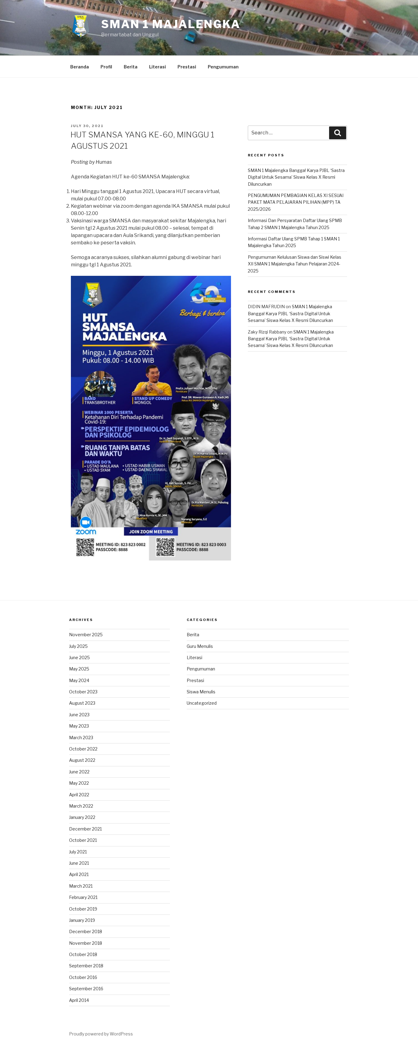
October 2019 (83, 908)
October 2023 (83, 691)
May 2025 (79, 668)
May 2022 (79, 783)
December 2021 (85, 828)
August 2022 (82, 760)
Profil (106, 66)
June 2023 (79, 714)
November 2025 (86, 634)
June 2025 (79, 657)
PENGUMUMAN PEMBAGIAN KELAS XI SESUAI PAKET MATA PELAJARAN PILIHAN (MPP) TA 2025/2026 (295, 202)
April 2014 (79, 1000)
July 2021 (78, 851)
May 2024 (79, 680)
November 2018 (85, 943)
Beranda (79, 66)
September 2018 (86, 965)
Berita (131, 66)
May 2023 (79, 725)
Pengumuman (223, 66)
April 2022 (79, 794)
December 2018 (85, 931)
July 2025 (78, 646)
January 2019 (82, 920)
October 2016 (83, 977)
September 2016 (86, 988)
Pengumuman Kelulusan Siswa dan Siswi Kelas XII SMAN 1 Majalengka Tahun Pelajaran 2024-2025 (294, 263)
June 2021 (79, 863)
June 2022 (79, 771)
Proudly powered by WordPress (101, 1033)
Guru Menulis (200, 646)
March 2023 (81, 737)
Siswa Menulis (201, 691)
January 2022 (82, 817)
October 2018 (83, 954)
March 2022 (81, 806)
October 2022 (83, 748)
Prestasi (187, 66)
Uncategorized (202, 703)
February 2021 (83, 897)
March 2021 (81, 886)
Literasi (157, 66)
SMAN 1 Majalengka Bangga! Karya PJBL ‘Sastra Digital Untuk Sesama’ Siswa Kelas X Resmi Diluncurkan (296, 177)
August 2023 (82, 703)
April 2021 (79, 874)
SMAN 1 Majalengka (170, 24)
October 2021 (83, 840)
